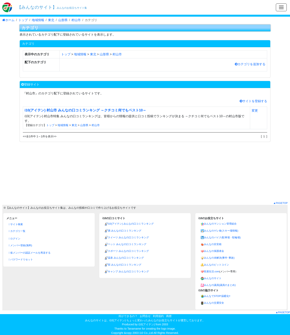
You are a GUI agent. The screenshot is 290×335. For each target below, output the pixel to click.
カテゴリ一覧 (17, 231)
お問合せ (145, 316)
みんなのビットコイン (216, 264)
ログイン (14, 238)
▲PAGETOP (280, 203)
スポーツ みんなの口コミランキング (128, 251)
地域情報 (38, 20)
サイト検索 (16, 224)
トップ (23, 20)
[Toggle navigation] (281, 7)
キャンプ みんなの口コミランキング (128, 271)
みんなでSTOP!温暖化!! (217, 296)
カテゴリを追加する (250, 64)
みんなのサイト (212, 278)
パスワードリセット (21, 259)
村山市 (76, 20)
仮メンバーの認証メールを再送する (30, 252)
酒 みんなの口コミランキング (124, 230)
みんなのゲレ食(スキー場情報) (221, 230)
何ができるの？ (127, 316)
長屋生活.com (211, 271)
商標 (169, 316)
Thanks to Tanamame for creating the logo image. (145, 328)
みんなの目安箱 (212, 244)
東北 (51, 20)
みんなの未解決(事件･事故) (219, 257)
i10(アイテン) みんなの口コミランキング (131, 223)
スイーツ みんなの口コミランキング (128, 237)
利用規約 (158, 316)
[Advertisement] (145, 174)
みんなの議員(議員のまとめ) (220, 285)
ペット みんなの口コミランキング (127, 244)
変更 (255, 110)
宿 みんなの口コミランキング (124, 264)
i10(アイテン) (146, 324)
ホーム (8, 20)
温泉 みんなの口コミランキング (126, 257)
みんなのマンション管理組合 (220, 223)
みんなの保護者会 (214, 251)
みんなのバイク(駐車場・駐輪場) (222, 237)
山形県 (63, 20)
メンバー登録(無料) (20, 245)
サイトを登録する (253, 101)
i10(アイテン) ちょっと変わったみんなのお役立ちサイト (143, 320)
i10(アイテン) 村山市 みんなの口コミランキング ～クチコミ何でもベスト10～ (85, 110)
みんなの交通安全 (214, 302)
